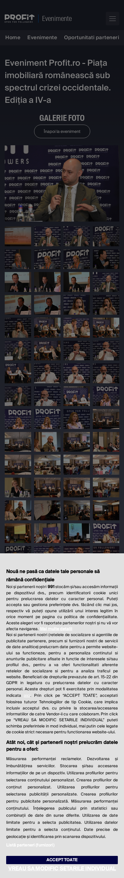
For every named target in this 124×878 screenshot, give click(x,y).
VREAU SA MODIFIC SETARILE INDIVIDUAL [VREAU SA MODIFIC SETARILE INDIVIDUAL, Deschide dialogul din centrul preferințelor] (62, 868)
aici (27, 695)
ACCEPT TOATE (62, 860)
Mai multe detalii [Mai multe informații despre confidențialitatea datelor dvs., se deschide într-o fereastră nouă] (56, 629)
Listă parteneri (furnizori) (30, 845)
